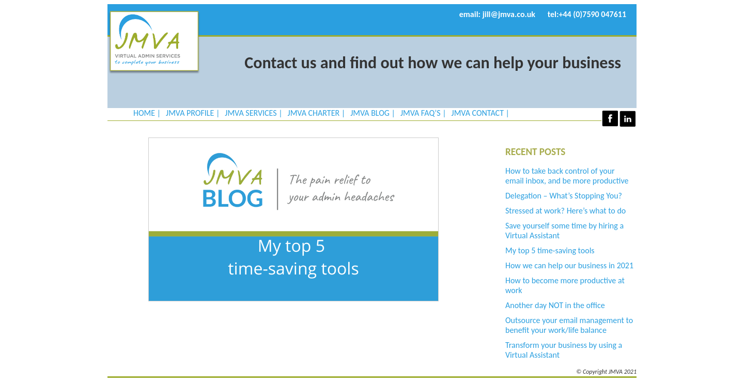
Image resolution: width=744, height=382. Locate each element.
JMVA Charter (314, 113)
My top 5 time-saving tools (550, 250)
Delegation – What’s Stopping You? (563, 196)
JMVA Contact (478, 113)
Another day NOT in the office (555, 305)
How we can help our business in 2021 (569, 265)
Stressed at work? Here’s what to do (565, 211)
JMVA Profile (190, 113)
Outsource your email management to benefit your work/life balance (569, 325)
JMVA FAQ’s (420, 113)
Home (144, 113)
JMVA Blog (370, 113)
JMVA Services (250, 113)
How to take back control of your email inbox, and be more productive (566, 176)
